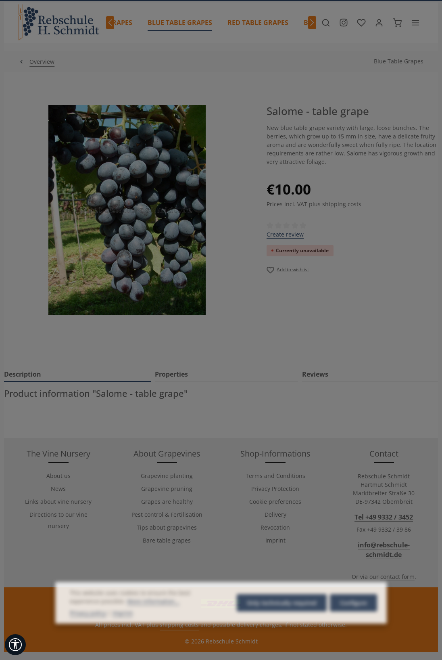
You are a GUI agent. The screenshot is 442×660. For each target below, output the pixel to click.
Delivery (275, 514)
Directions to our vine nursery (58, 520)
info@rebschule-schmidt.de (384, 550)
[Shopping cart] (397, 23)
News (58, 488)
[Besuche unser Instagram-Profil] (344, 23)
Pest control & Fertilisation (166, 514)
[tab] (77, 374)
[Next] (312, 22)
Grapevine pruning (166, 488)
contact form (397, 576)
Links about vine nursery (58, 501)
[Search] (326, 23)
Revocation (275, 527)
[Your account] (379, 23)
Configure (353, 617)
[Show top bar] (415, 23)
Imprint (275, 540)
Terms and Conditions (275, 476)
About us (58, 476)
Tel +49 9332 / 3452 (383, 517)
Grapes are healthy (167, 501)
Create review (285, 234)
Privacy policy (88, 627)
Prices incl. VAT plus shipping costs (314, 204)
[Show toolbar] (15, 644)
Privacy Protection (275, 488)
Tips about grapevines (167, 527)
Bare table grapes (167, 540)
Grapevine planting (167, 476)
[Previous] (110, 22)
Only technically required (282, 617)
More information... (153, 615)
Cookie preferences (275, 501)
